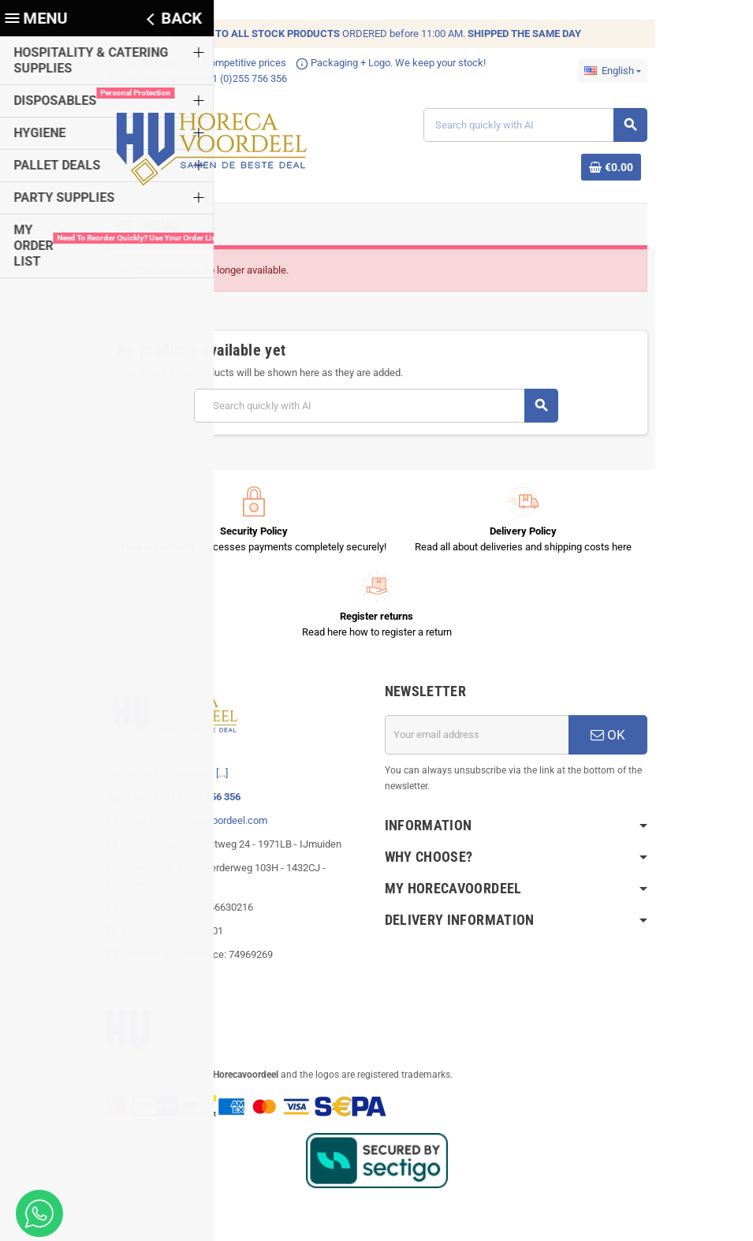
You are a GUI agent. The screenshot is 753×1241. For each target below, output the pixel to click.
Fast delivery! (137, 63)
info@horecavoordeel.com (204, 822)
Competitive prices (232, 63)
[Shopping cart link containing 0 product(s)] (616, 168)
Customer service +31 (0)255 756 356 (191, 78)
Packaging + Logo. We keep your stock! (386, 63)
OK (612, 736)
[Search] (537, 126)
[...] (217, 775)
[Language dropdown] (617, 71)
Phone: (176, 798)
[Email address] (478, 736)
